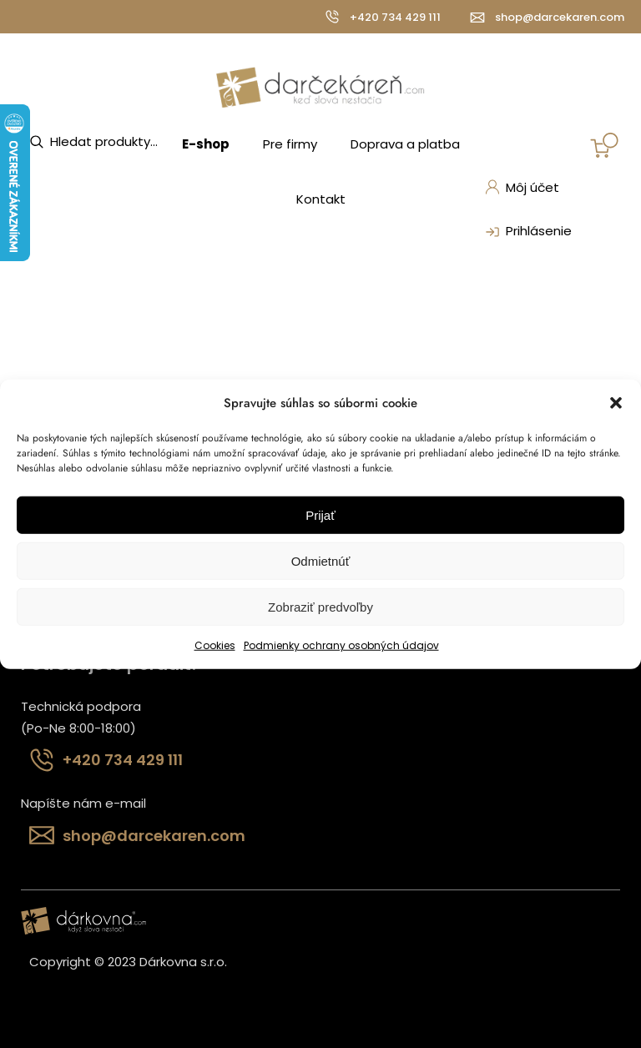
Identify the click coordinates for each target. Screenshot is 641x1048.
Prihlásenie (527, 232)
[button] (616, 403)
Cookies (214, 645)
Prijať (320, 515)
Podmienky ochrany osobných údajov (341, 645)
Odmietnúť (321, 561)
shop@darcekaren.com (559, 17)
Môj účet (521, 187)
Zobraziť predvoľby (320, 607)
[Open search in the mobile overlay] (113, 142)
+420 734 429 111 (395, 17)
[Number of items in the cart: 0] (604, 145)
